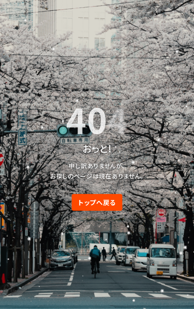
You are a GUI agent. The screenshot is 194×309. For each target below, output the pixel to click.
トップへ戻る (97, 202)
